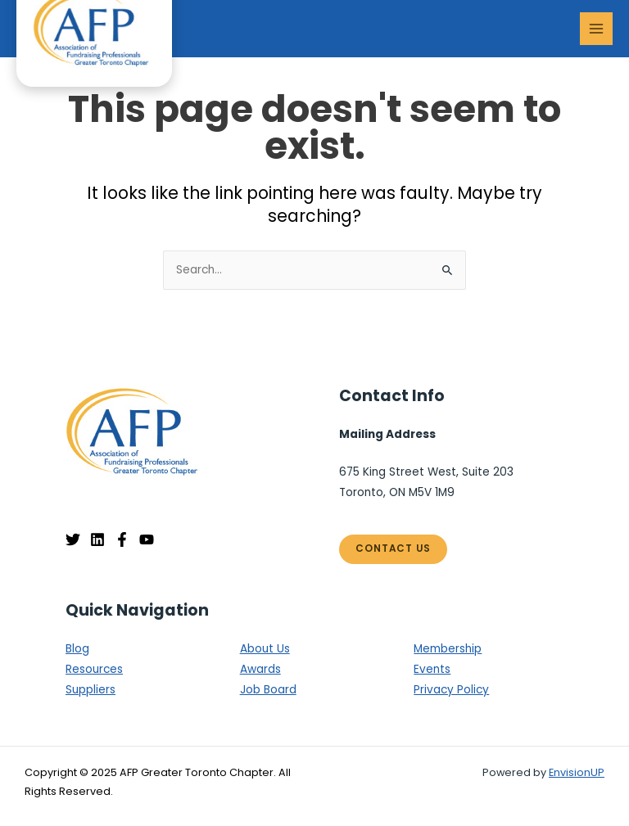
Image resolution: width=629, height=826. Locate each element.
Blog (77, 649)
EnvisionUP (576, 772)
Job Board (268, 689)
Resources (94, 669)
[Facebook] (122, 539)
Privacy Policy (451, 689)
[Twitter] (73, 539)
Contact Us (393, 548)
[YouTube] (146, 539)
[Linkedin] (97, 539)
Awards (260, 669)
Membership (448, 649)
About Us (265, 649)
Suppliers (90, 689)
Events (432, 669)
